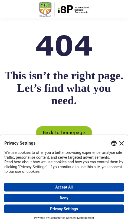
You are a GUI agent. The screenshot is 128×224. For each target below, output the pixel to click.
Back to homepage (64, 132)
